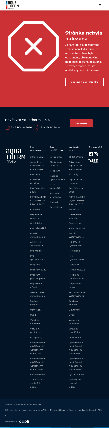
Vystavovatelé (37, 374)
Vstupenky (81, 123)
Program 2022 (38, 269)
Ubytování (35, 309)
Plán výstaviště (38, 228)
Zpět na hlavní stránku (84, 82)
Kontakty (35, 209)
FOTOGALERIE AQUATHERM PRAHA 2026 (38, 201)
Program (35, 264)
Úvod (33, 314)
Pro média (36, 250)
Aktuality (35, 174)
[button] (100, 5)
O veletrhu (36, 223)
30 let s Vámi (37, 157)
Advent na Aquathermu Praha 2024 (37, 166)
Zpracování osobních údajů (36, 383)
